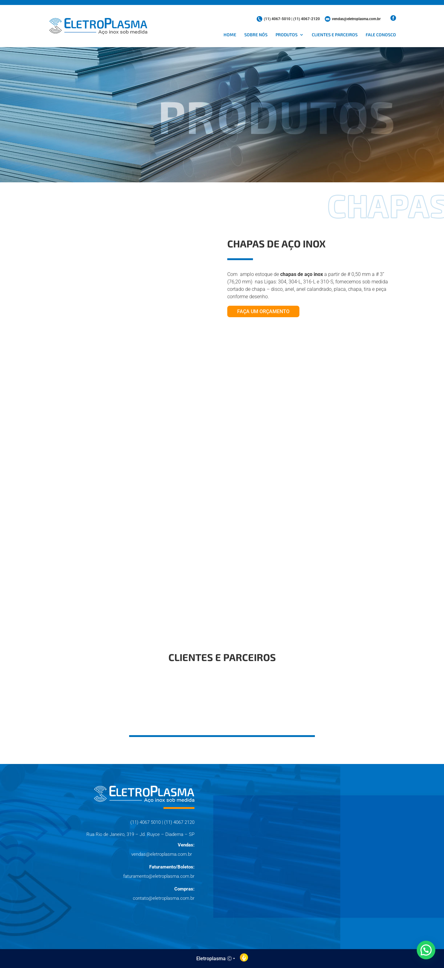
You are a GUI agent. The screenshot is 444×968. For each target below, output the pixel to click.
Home (230, 35)
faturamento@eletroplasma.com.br (158, 876)
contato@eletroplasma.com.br (163, 898)
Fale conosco (381, 35)
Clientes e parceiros (335, 35)
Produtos (287, 35)
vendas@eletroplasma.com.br (356, 19)
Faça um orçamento (263, 311)
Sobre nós (256, 35)
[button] (426, 950)
